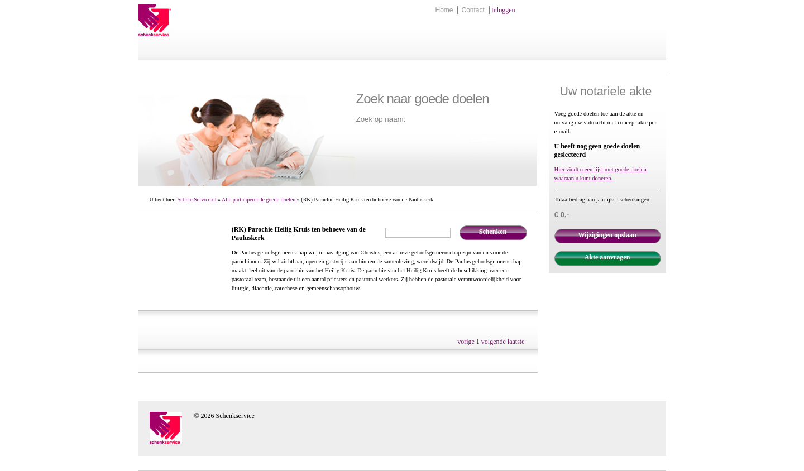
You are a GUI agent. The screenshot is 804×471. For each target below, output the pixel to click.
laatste (516, 341)
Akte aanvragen (607, 257)
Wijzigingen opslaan (607, 235)
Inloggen (503, 10)
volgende (493, 341)
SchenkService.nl (197, 199)
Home (444, 10)
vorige (466, 341)
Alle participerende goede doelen (258, 199)
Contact (472, 10)
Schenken (492, 231)
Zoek (458, 134)
